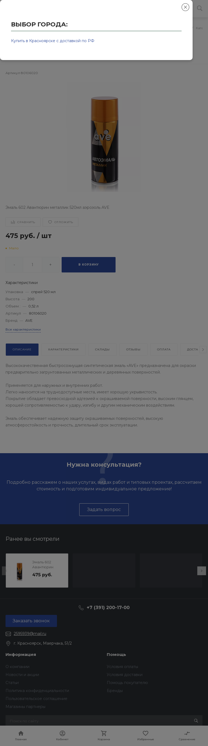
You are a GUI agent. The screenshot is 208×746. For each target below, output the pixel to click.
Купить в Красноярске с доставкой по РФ (52, 40)
